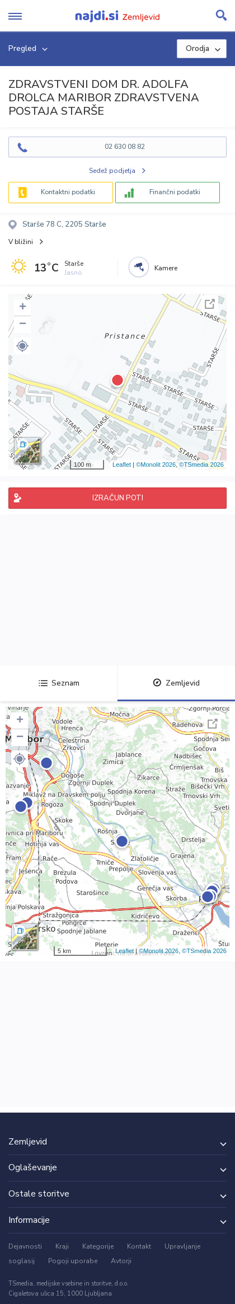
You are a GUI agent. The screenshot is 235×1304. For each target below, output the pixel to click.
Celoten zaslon (209, 303)
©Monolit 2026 (156, 464)
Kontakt (139, 1246)
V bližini (20, 241)
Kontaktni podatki (68, 191)
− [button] (22, 324)
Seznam (59, 683)
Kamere (165, 268)
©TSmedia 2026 (201, 464)
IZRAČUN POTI (117, 498)
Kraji (62, 1246)
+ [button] (22, 307)
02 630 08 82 (125, 146)
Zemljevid (176, 683)
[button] (22, 345)
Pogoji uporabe (72, 1260)
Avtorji (121, 1260)
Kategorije (98, 1246)
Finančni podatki (174, 191)
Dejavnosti (25, 1246)
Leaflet (121, 464)
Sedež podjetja (112, 170)
